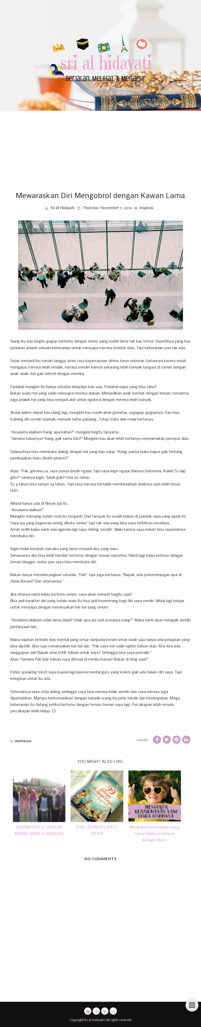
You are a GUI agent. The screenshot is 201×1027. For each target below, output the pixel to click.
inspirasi (146, 208)
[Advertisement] (100, 149)
